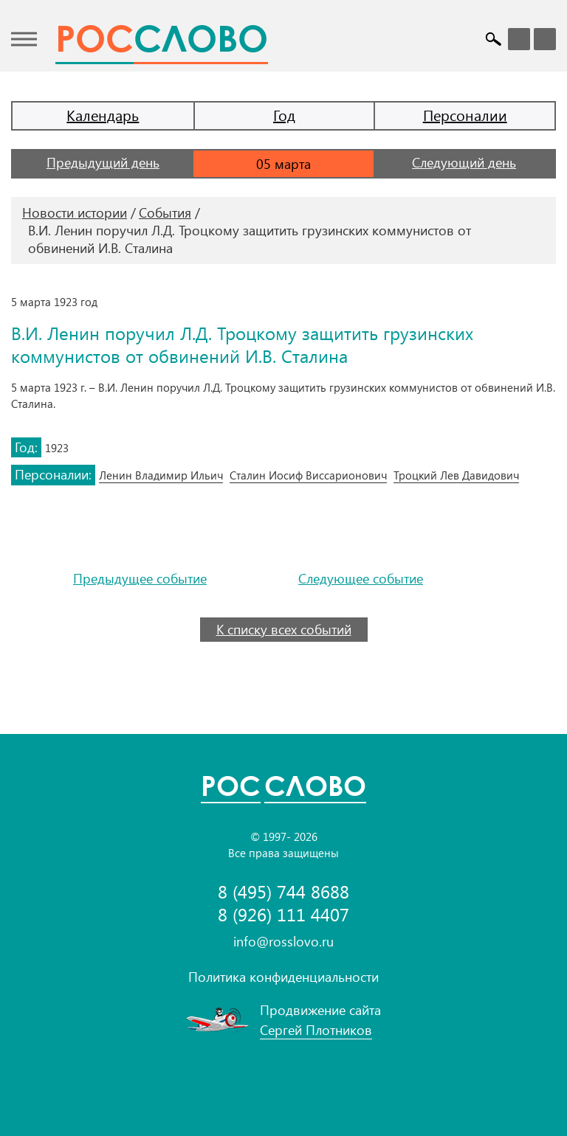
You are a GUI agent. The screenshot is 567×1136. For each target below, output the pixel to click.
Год (284, 115)
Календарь (102, 115)
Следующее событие (360, 578)
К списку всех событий (283, 629)
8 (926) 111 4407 (283, 914)
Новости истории (74, 212)
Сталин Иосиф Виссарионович (308, 475)
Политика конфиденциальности (283, 977)
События (165, 212)
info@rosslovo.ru (283, 941)
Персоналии (465, 115)
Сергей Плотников (316, 1030)
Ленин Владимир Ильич (161, 475)
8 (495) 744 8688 (283, 891)
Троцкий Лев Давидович (456, 475)
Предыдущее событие (140, 578)
